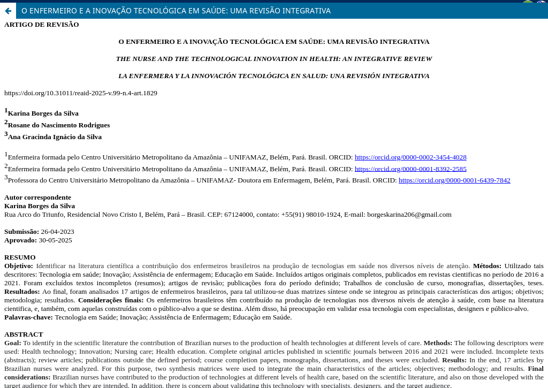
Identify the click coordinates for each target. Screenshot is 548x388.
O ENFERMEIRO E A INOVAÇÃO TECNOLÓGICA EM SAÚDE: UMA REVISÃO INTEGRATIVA (176, 10)
